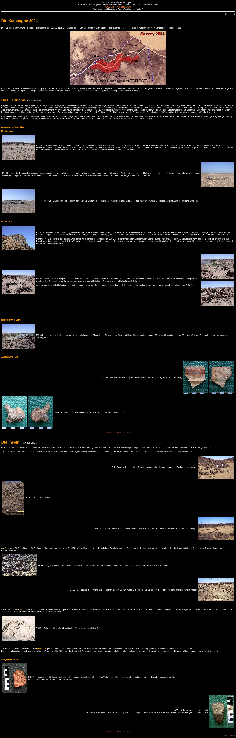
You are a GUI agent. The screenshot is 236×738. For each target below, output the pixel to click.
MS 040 (101, 377)
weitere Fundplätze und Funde (118, 433)
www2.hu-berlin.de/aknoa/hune (118, 7)
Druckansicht (230, 14)
